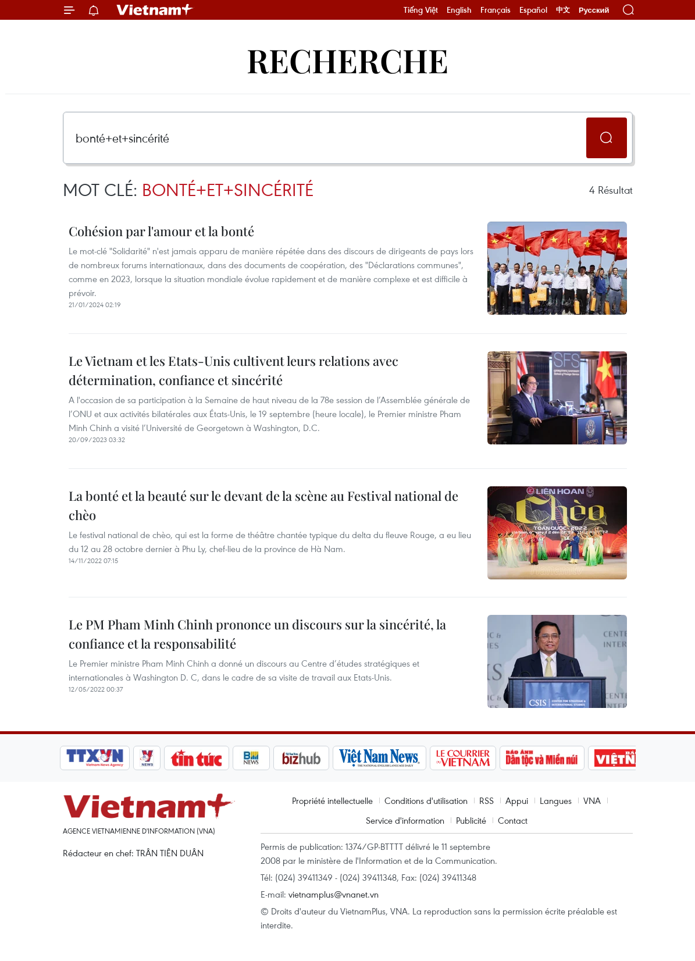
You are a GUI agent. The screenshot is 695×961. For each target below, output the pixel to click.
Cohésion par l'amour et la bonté (161, 231)
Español (533, 10)
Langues (556, 800)
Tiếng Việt (421, 10)
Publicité (471, 820)
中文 (563, 10)
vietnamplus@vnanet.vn (333, 894)
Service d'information (405, 820)
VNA (592, 800)
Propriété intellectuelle (332, 800)
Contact (513, 820)
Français (495, 10)
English (459, 10)
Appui (516, 800)
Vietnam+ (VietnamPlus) (155, 10)
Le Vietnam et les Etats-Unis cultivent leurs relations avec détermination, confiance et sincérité (233, 370)
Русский (594, 10)
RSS (486, 800)
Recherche (347, 59)
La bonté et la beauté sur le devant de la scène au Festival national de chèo (263, 505)
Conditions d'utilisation (426, 800)
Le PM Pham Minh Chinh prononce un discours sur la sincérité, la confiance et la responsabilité (257, 633)
